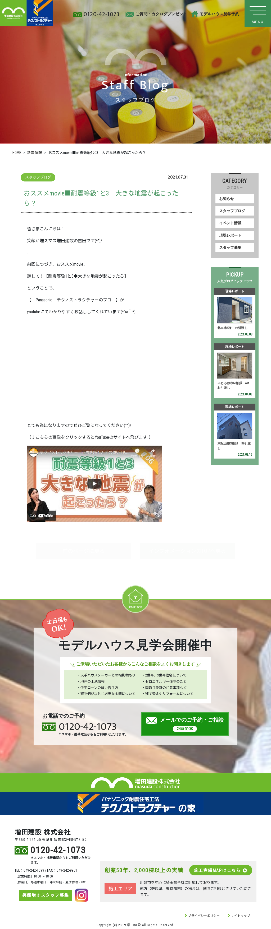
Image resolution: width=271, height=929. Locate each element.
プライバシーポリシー (204, 916)
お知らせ (226, 199)
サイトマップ (240, 916)
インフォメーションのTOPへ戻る (187, 551)
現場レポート (230, 235)
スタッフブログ (232, 211)
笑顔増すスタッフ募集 (45, 895)
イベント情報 (230, 223)
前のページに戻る (83, 551)
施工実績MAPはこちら (220, 870)
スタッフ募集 (230, 248)
